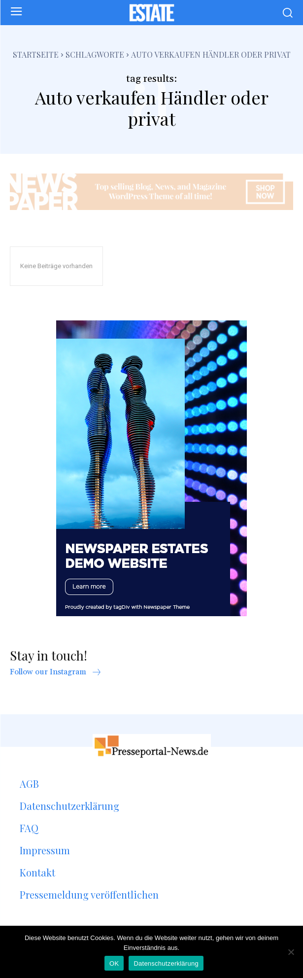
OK (114, 963)
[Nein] (291, 952)
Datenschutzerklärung (166, 963)
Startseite (36, 54)
